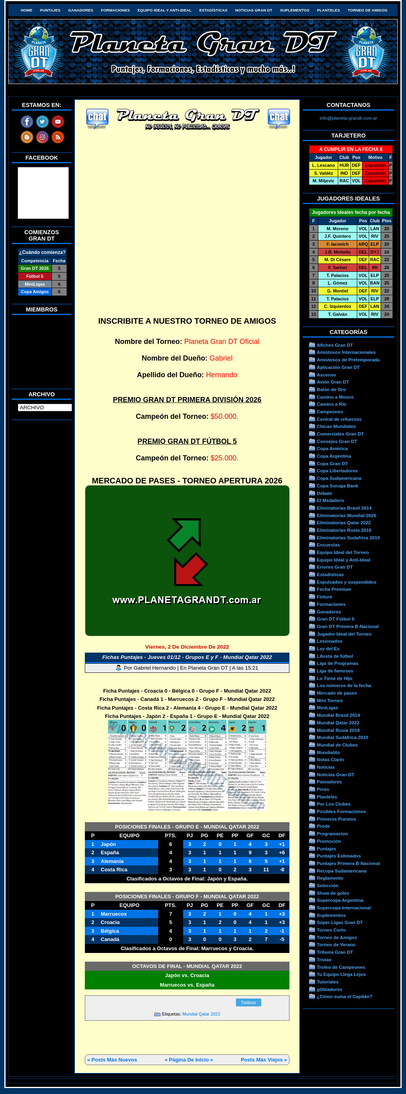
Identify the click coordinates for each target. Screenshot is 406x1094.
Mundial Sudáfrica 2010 (342, 737)
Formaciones (115, 10)
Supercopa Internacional (344, 907)
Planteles (328, 10)
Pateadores (329, 781)
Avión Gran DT (333, 381)
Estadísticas (213, 10)
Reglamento (330, 877)
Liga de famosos (335, 670)
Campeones (330, 411)
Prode (323, 826)
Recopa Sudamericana (341, 870)
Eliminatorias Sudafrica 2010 (348, 537)
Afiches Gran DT (335, 344)
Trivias (324, 959)
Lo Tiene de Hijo (334, 678)
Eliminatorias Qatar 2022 (344, 522)
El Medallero (330, 500)
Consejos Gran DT (337, 441)
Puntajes (50, 10)
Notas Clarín (330, 759)
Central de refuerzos (339, 419)
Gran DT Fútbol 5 (335, 618)
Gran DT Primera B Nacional (348, 626)
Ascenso (326, 374)
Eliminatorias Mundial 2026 (346, 515)
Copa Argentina (334, 455)
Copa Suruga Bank (337, 485)
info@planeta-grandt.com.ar (348, 117)
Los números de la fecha (344, 685)
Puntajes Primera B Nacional (348, 863)
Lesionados (330, 640)
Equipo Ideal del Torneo (343, 552)
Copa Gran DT (332, 463)
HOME (26, 10)
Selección (328, 885)
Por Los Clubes (334, 803)
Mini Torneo (330, 700)
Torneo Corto (331, 929)
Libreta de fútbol (335, 656)
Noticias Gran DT (253, 10)
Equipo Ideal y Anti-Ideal (165, 10)
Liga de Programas (337, 663)
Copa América (332, 448)
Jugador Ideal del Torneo (344, 633)
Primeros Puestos (336, 818)
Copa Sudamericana (339, 478)
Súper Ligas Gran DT (340, 922)
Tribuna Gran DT (335, 952)
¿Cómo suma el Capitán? (344, 996)
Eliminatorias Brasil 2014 (344, 507)
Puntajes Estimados (339, 855)
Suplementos (294, 10)
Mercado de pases (337, 692)
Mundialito (328, 752)
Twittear (248, 1002)
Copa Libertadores (337, 470)
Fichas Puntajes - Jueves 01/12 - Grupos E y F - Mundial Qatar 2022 (187, 657)
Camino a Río (332, 404)
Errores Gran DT (335, 566)
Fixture (324, 596)
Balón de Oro (331, 389)
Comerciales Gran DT (340, 433)
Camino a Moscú (335, 396)
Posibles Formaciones (341, 811)
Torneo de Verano (336, 944)
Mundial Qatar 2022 (201, 1014)
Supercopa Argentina (340, 900)
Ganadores (80, 10)
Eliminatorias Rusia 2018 (344, 530)
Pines (323, 789)
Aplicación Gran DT (338, 367)
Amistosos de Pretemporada (348, 359)
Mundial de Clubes (337, 744)
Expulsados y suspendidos (346, 581)
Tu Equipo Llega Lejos (341, 974)
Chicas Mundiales (336, 426)
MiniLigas (327, 707)
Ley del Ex (328, 648)
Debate (324, 493)
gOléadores (329, 989)
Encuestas (328, 544)
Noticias (326, 766)
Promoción (329, 841)
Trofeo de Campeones (341, 967)
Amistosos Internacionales (346, 352)
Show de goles (333, 892)
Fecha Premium (334, 589)
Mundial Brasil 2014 (338, 715)
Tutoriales (328, 981)
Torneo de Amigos (367, 10)
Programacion (332, 833)
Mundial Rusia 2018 (338, 730)
